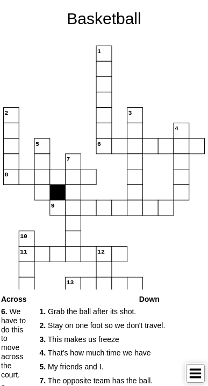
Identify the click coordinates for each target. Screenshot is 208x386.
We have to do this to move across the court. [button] (13, 343)
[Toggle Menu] (195, 373)
